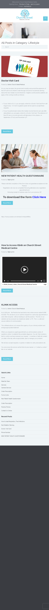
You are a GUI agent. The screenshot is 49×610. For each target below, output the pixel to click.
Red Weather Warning (7, 425)
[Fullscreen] (44, 281)
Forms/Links (5, 395)
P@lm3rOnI (11, 179)
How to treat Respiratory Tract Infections (13, 421)
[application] (24, 270)
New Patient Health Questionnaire (11, 398)
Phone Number (5, 432)
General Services (6, 387)
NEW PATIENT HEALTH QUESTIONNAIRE (22, 176)
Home (3, 377)
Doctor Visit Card (10, 80)
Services (3, 385)
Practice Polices (6, 407)
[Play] (5, 281)
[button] (24, 269)
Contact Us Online (6, 410)
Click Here (39, 197)
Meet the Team (5, 381)
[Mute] (41, 281)
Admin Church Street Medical (16, 84)
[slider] (23, 280)
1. (20, 284)
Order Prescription (6, 391)
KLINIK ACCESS (9, 304)
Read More (7, 131)
